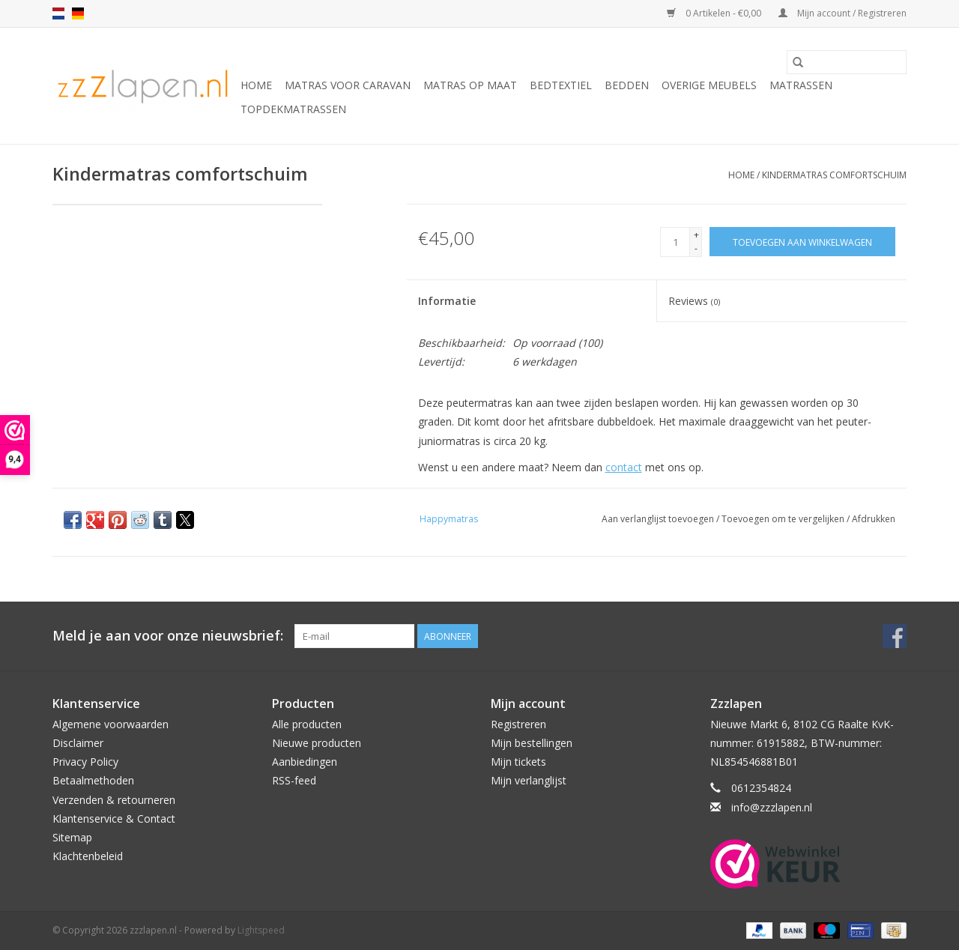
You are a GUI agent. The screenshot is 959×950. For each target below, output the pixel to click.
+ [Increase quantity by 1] (696, 235)
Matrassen (800, 85)
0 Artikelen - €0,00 (715, 13)
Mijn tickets (518, 761)
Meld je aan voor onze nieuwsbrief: (167, 636)
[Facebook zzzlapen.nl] (895, 636)
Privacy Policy (85, 761)
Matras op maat (470, 85)
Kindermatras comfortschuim (834, 175)
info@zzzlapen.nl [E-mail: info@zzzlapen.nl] (771, 807)
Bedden (627, 85)
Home (256, 85)
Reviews (694, 301)
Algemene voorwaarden (110, 724)
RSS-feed (294, 780)
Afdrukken (873, 518)
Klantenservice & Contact (113, 818)
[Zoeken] (847, 62)
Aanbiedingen (304, 761)
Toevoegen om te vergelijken (784, 518)
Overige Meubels (709, 85)
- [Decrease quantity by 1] (696, 248)
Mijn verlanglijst (528, 780)
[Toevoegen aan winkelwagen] (802, 241)
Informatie (447, 301)
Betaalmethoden (93, 780)
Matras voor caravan (348, 85)
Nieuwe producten (316, 743)
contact (623, 467)
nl (58, 13)
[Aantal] (675, 242)
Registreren (518, 724)
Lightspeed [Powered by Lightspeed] (261, 930)
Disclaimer (77, 743)
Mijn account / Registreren (842, 13)
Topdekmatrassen (293, 109)
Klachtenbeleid (87, 856)
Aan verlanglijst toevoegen (659, 518)
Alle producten (307, 724)
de (78, 13)
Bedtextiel (561, 85)
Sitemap (72, 837)
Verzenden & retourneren (113, 800)
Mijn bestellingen (531, 743)
